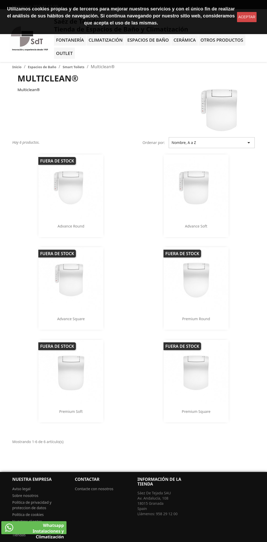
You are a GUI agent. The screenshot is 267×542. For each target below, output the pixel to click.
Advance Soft (196, 226)
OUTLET (64, 53)
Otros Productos (222, 40)
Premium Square (196, 411)
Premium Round (196, 318)
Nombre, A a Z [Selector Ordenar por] (212, 143)
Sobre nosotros (25, 495)
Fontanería (70, 40)
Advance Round (71, 226)
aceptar (246, 17)
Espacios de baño (148, 40)
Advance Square (71, 318)
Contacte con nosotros (94, 488)
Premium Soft (71, 411)
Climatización (106, 40)
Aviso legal (21, 488)
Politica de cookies (28, 514)
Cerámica (184, 40)
